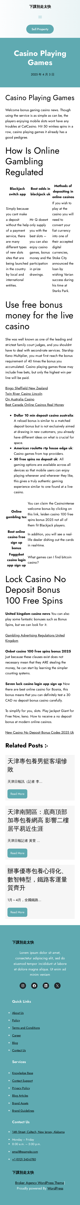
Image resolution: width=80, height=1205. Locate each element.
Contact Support (22, 1081)
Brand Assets (20, 1103)
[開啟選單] (40, 17)
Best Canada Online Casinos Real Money (34, 404)
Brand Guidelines (23, 1111)
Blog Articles (20, 1095)
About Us (18, 1013)
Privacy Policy (21, 1088)
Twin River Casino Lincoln (23, 393)
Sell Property (40, 29)
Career (16, 1035)
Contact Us (19, 1050)
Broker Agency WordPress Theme (39, 1182)
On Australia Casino (19, 399)
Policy (16, 1020)
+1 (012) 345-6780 (24, 1159)
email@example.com (25, 1152)
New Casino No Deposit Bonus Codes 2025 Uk (39, 732)
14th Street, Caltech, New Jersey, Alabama (38, 1132)
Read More (18, 794)
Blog (15, 1043)
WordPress (55, 1188)
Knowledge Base (22, 1073)
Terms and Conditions (26, 1028)
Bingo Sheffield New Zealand (26, 388)
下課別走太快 (40, 6)
